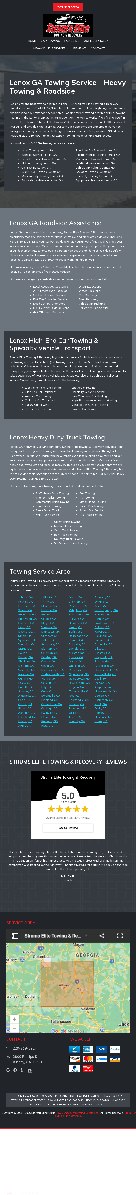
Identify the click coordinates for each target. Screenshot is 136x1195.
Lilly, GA (46, 753)
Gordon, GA (102, 761)
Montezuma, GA (79, 719)
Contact (98, 48)
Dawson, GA (26, 697)
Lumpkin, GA (77, 714)
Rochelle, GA (77, 710)
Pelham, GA (49, 680)
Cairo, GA (47, 757)
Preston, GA (49, 723)
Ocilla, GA (75, 778)
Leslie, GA (24, 749)
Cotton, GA (25, 770)
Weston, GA (49, 693)
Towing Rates (56, 1166)
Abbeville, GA (103, 710)
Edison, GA (25, 787)
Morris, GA (75, 663)
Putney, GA (25, 667)
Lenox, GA (75, 693)
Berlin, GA (75, 697)
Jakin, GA (75, 783)
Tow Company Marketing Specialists (77, 1178)
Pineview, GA (77, 774)
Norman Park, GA (52, 736)
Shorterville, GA (79, 766)
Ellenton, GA (77, 667)
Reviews (80, 48)
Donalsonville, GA (106, 736)
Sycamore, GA (50, 710)
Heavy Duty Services (51, 48)
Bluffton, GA (49, 714)
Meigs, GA (47, 689)
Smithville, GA (27, 702)
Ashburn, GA (26, 778)
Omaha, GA (102, 667)
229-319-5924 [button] (68, 7)
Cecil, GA (100, 744)
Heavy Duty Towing (97, 1166)
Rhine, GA (101, 787)
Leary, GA (24, 693)
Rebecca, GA (49, 787)
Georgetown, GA (79, 744)
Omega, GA (48, 727)
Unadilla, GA (77, 731)
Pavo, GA (75, 736)
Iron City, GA (77, 787)
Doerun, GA (25, 723)
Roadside (71, 41)
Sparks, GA (76, 723)
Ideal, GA (74, 761)
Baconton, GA (27, 680)
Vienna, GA (48, 744)
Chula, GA (47, 731)
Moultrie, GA (49, 672)
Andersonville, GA (53, 740)
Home (32, 41)
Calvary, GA (102, 693)
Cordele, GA (48, 684)
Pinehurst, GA (78, 672)
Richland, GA (49, 766)
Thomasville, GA (79, 757)
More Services (96, 41)
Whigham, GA (78, 676)
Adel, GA (100, 672)
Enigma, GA (76, 753)
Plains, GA (25, 774)
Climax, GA (76, 706)
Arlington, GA (50, 663)
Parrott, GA (25, 753)
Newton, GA (26, 740)
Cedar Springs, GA (106, 676)
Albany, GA (25, 663)
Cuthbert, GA (49, 702)
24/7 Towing (50, 41)
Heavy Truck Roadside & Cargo (61, 1170)
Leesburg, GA (26, 672)
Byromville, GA (50, 761)
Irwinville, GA (49, 778)
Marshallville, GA (105, 740)
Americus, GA (27, 761)
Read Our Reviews (68, 894)
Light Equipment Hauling (84, 1162)
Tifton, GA (48, 706)
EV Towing (61, 1162)
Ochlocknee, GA (51, 770)
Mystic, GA (76, 727)
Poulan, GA (25, 719)
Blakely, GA (48, 783)
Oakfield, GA (26, 689)
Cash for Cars (75, 1166)
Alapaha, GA (103, 753)
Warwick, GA (26, 710)
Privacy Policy (74, 1181)
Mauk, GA (101, 770)
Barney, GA (102, 684)
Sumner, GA (25, 757)
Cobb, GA (24, 766)
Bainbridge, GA (78, 702)
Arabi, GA (24, 791)
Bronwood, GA (27, 684)
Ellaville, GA (76, 684)
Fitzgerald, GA (104, 723)
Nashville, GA (103, 783)
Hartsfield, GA (27, 783)
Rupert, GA (102, 697)
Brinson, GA (102, 680)
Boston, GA (102, 727)
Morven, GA (102, 749)
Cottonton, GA (104, 766)
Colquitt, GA (48, 749)
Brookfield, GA (78, 689)
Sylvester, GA (27, 706)
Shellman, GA (27, 727)
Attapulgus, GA (104, 731)
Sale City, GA (26, 736)
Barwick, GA (102, 663)
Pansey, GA (102, 778)
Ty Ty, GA (47, 667)
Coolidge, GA (49, 774)
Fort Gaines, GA (79, 680)
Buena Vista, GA (79, 749)
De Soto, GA (26, 731)
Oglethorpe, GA (79, 740)
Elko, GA (100, 714)
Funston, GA (49, 676)
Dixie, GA (101, 774)
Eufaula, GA (102, 706)
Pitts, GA (47, 791)
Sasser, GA (25, 676)
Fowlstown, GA (105, 689)
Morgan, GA (25, 714)
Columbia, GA (103, 702)
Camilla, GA (25, 744)
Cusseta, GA (102, 719)
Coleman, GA (49, 719)
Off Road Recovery (34, 1166)
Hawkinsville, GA (106, 757)
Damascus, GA (50, 697)
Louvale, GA (76, 770)
